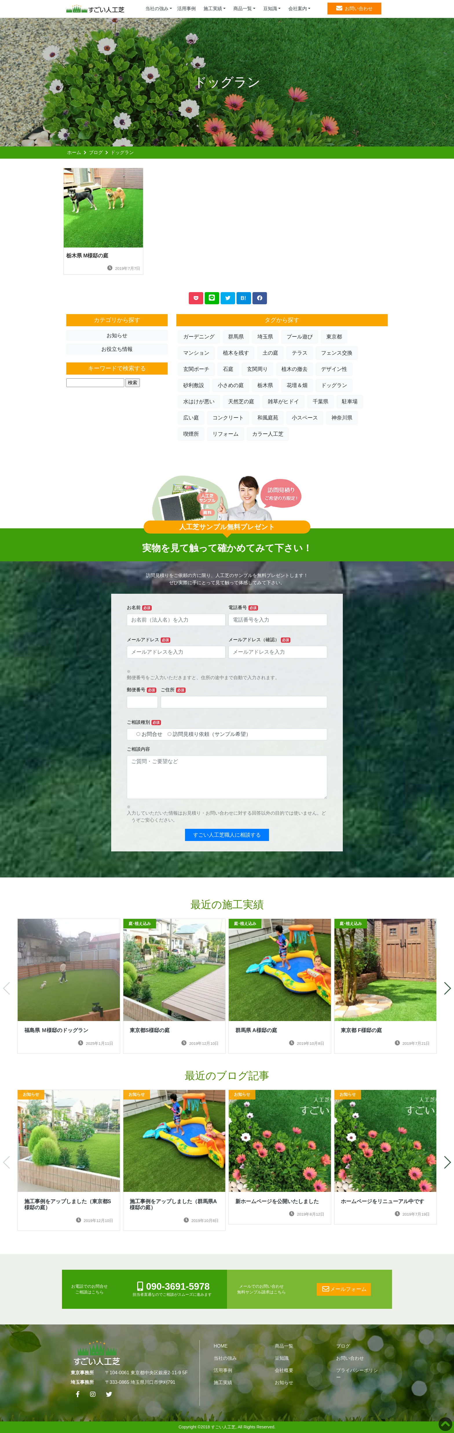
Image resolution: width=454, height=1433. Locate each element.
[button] (447, 988)
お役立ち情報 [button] (117, 349)
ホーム (74, 152)
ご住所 (173, 690)
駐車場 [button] (350, 401)
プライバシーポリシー (357, 1374)
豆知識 (282, 1358)
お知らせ (284, 1382)
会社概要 (284, 1370)
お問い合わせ (350, 1358)
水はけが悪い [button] (199, 401)
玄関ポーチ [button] (196, 369)
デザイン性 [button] (334, 369)
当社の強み (225, 1358)
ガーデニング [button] (199, 337)
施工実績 (223, 1382)
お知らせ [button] (117, 335)
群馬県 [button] (236, 337)
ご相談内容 (138, 749)
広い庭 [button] (191, 418)
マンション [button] (196, 353)
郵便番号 (141, 690)
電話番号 (243, 608)
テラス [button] (299, 353)
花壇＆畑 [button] (297, 385)
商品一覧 (284, 1346)
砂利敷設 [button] (193, 385)
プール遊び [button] (300, 337)
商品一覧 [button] (242, 8)
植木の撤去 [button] (294, 369)
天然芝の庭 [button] (241, 401)
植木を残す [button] (236, 353)
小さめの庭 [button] (231, 385)
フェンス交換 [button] (336, 353)
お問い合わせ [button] (354, 8)
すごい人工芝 (223, 1427)
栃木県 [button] (265, 385)
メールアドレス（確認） (259, 640)
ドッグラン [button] (334, 385)
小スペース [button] (305, 418)
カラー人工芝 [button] (267, 434)
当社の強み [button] (157, 8)
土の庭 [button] (270, 353)
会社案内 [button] (297, 8)
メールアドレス (148, 640)
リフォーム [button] (226, 434)
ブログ (96, 152)
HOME (221, 1346)
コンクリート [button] (228, 418)
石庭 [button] (228, 369)
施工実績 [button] (213, 8)
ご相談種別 (144, 722)
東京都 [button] (334, 337)
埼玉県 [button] (265, 337)
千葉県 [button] (320, 401)
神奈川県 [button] (342, 418)
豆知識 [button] (270, 8)
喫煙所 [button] (191, 434)
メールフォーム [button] (344, 1289)
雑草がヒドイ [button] (283, 401)
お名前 (139, 608)
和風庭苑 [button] (267, 418)
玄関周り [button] (257, 369)
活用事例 (186, 8)
